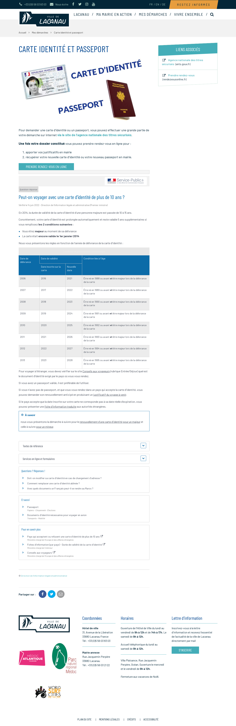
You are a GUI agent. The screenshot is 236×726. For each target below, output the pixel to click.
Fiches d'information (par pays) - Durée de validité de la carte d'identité (66, 544)
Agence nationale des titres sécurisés (182, 62)
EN (157, 4)
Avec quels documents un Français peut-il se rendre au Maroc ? (60, 488)
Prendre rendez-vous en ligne (46, 167)
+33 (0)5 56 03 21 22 (99, 665)
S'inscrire (185, 650)
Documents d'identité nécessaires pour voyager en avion (57, 515)
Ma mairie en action (114, 14)
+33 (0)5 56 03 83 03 (99, 640)
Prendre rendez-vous (178, 77)
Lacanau (81, 14)
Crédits (131, 719)
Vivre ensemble (188, 14)
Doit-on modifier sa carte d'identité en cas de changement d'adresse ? (64, 478)
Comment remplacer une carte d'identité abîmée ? (53, 483)
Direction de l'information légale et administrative (44, 575)
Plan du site (84, 719)
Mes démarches (153, 14)
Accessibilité (151, 719)
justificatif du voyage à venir (109, 394)
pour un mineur (44, 426)
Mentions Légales (109, 719)
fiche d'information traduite (60, 406)
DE (164, 4)
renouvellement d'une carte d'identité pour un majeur (110, 421)
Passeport (33, 506)
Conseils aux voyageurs (96, 371)
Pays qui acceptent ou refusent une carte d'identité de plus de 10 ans (65, 536)
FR (151, 4)
